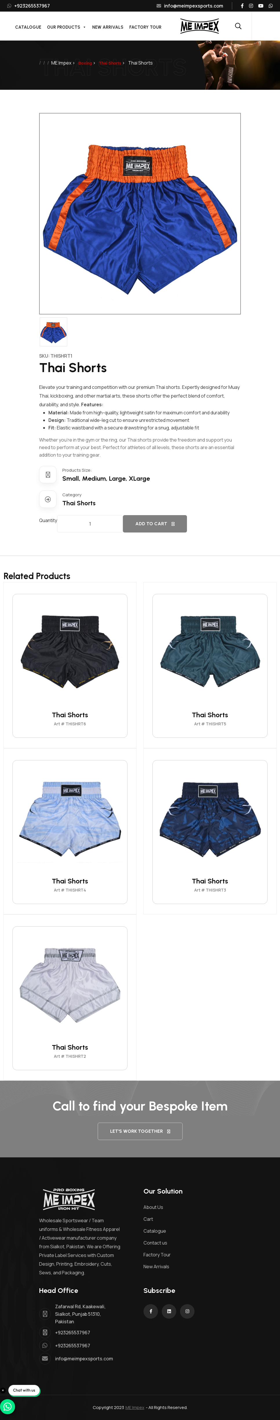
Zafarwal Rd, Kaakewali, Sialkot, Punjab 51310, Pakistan (80, 1314)
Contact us (155, 1243)
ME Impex (135, 1407)
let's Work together (140, 1131)
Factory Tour (145, 27)
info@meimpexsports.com (190, 6)
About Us (153, 1207)
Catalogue (28, 27)
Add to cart (154, 523)
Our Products (66, 27)
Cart (148, 1219)
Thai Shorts (70, 715)
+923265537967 (28, 6)
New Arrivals (107, 27)
